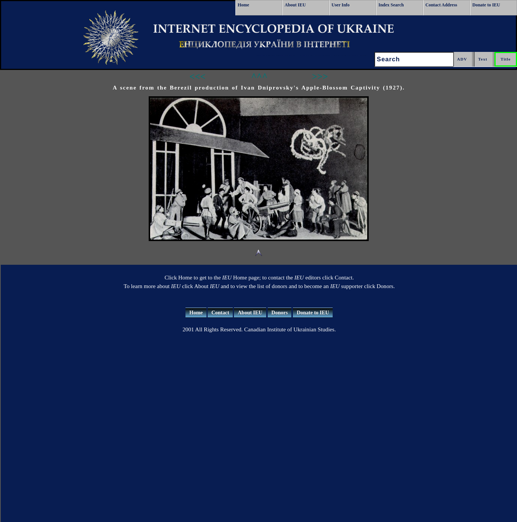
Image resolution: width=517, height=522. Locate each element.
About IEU (295, 5)
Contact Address (441, 5)
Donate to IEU (486, 5)
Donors (279, 313)
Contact (220, 313)
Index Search (391, 5)
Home (243, 5)
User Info (341, 5)
